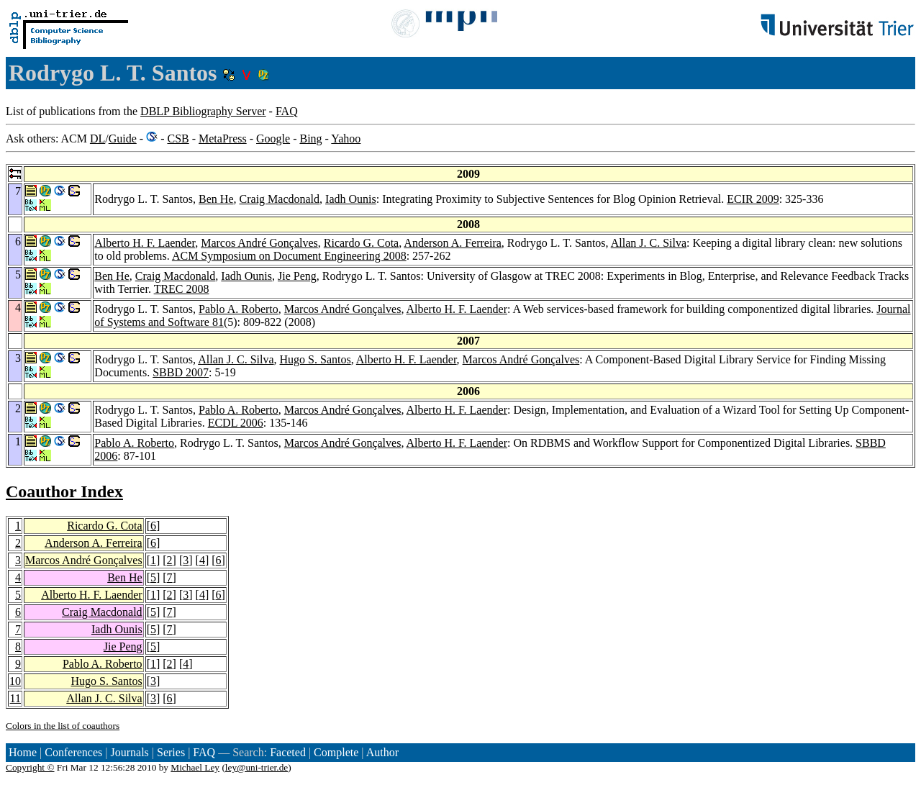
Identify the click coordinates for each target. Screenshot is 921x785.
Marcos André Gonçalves (259, 243)
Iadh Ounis (350, 199)
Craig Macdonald (280, 199)
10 (15, 681)
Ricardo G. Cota (361, 243)
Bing (310, 138)
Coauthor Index (64, 491)
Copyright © (30, 767)
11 (15, 698)
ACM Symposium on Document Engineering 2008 (289, 256)
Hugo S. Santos (315, 359)
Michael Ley (195, 767)
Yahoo (345, 138)
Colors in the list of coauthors (62, 725)
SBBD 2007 (181, 372)
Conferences (73, 752)
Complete (336, 752)
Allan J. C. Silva (648, 243)
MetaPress (223, 138)
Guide (123, 138)
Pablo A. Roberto (238, 309)
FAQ (287, 111)
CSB (178, 138)
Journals (129, 752)
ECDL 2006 (235, 423)
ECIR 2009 (753, 199)
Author (382, 752)
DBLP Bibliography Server (203, 111)
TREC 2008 (181, 289)
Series (171, 752)
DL (97, 138)
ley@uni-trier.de (256, 767)
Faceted (288, 752)
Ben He (216, 199)
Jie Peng (297, 276)
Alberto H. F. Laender (144, 243)
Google (273, 138)
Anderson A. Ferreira (453, 243)
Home (23, 752)
